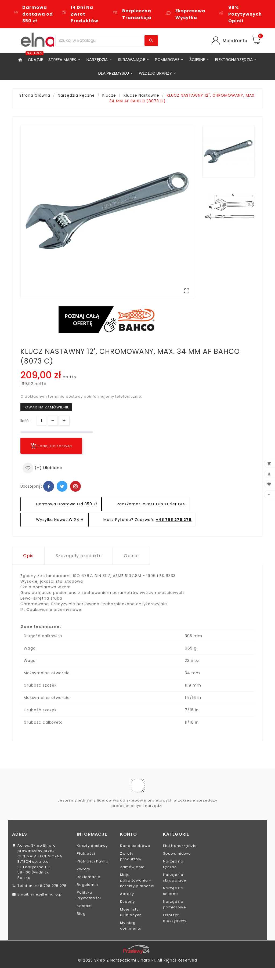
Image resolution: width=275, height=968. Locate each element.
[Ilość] (41, 421)
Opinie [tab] (131, 556)
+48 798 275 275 (173, 519)
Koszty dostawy (92, 845)
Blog (81, 913)
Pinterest (75, 486)
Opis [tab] (28, 556)
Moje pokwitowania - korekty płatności (137, 880)
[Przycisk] (52, 420)
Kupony (127, 901)
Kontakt (84, 905)
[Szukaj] (100, 40)
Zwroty (83, 869)
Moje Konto (235, 41)
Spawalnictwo (177, 853)
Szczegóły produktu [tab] (79, 556)
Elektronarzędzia (180, 845)
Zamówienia (132, 866)
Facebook (48, 486)
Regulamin (87, 884)
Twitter (62, 486)
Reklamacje (88, 876)
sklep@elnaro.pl (46, 894)
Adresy (127, 893)
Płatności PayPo (92, 861)
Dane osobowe (135, 845)
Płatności (86, 853)
